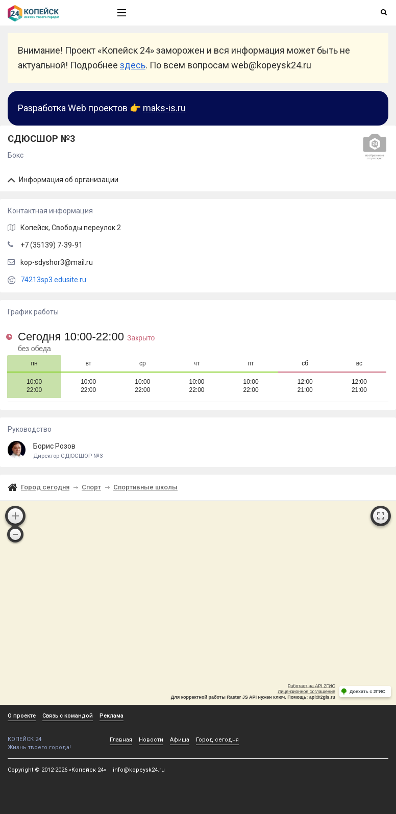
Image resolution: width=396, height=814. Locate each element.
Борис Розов (198, 451)
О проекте (22, 715)
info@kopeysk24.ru (139, 770)
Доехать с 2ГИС (367, 691)
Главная (121, 739)
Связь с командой (67, 715)
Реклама (111, 715)
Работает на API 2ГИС (311, 685)
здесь (132, 65)
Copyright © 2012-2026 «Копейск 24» (57, 770)
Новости (151, 739)
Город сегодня (45, 487)
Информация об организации (63, 180)
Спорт (91, 487)
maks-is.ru (164, 108)
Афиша (179, 739)
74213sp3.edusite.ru (53, 280)
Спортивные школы (145, 487)
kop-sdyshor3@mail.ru (56, 262)
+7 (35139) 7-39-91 (51, 245)
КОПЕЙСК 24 (51, 736)
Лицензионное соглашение (306, 691)
